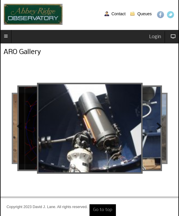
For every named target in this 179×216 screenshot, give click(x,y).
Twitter (170, 14)
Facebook (160, 14)
